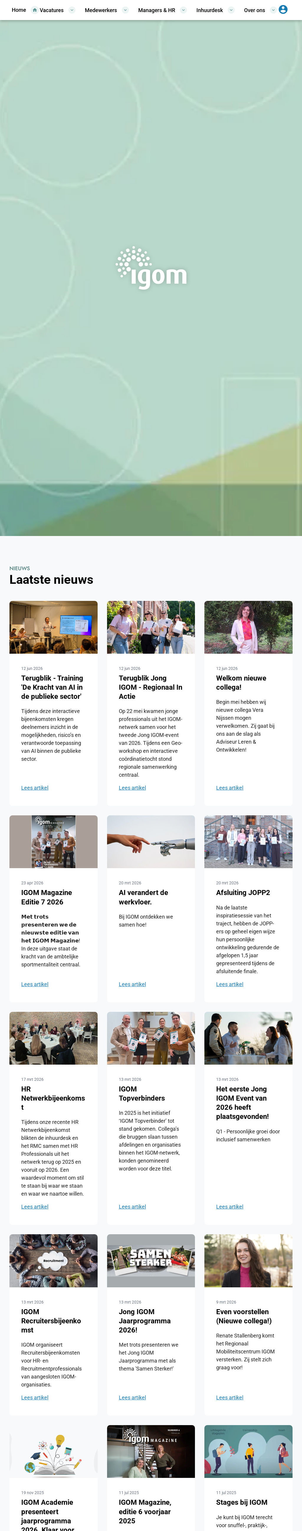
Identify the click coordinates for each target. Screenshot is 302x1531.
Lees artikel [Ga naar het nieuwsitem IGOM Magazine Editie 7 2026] (34, 984)
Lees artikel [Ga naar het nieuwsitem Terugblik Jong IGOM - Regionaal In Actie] (132, 788)
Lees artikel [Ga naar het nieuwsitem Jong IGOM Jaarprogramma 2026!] (132, 1397)
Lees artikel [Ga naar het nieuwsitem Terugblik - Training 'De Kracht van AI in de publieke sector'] (34, 788)
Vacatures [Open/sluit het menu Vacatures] (58, 10)
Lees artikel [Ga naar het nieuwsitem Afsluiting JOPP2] (229, 984)
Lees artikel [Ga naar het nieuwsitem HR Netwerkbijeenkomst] (34, 1207)
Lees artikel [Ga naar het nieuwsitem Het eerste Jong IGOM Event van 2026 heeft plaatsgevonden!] (229, 1207)
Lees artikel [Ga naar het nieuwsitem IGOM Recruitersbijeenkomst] (34, 1397)
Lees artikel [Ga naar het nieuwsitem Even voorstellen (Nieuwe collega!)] (229, 1397)
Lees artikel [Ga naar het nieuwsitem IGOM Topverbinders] (132, 1207)
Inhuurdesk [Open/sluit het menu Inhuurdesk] (215, 10)
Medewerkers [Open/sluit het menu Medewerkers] (107, 10)
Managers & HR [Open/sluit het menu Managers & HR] (162, 10)
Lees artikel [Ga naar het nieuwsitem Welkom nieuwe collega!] (229, 788)
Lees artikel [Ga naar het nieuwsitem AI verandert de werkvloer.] (132, 984)
